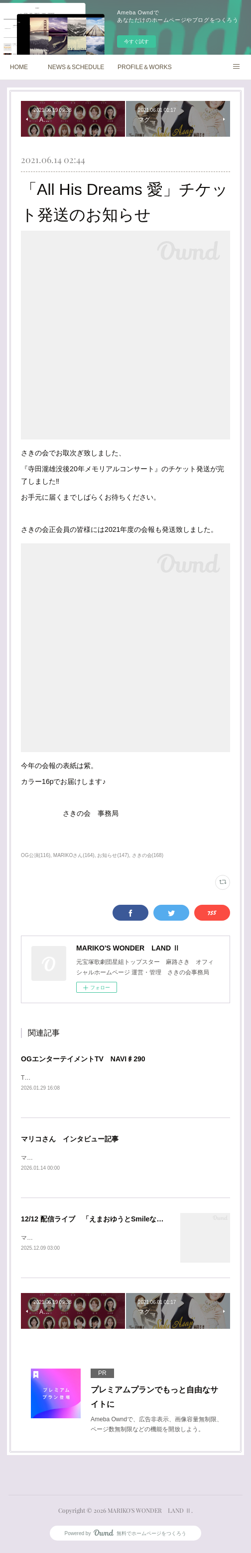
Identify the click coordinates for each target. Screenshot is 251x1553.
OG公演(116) (35, 855)
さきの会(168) (147, 855)
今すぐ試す (136, 41)
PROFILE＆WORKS (145, 67)
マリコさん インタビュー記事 (70, 1139)
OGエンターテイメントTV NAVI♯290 (83, 1059)
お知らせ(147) (112, 855)
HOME (19, 67)
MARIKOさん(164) (74, 855)
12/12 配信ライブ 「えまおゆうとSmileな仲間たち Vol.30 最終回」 (128, 1220)
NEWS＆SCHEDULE (76, 67)
